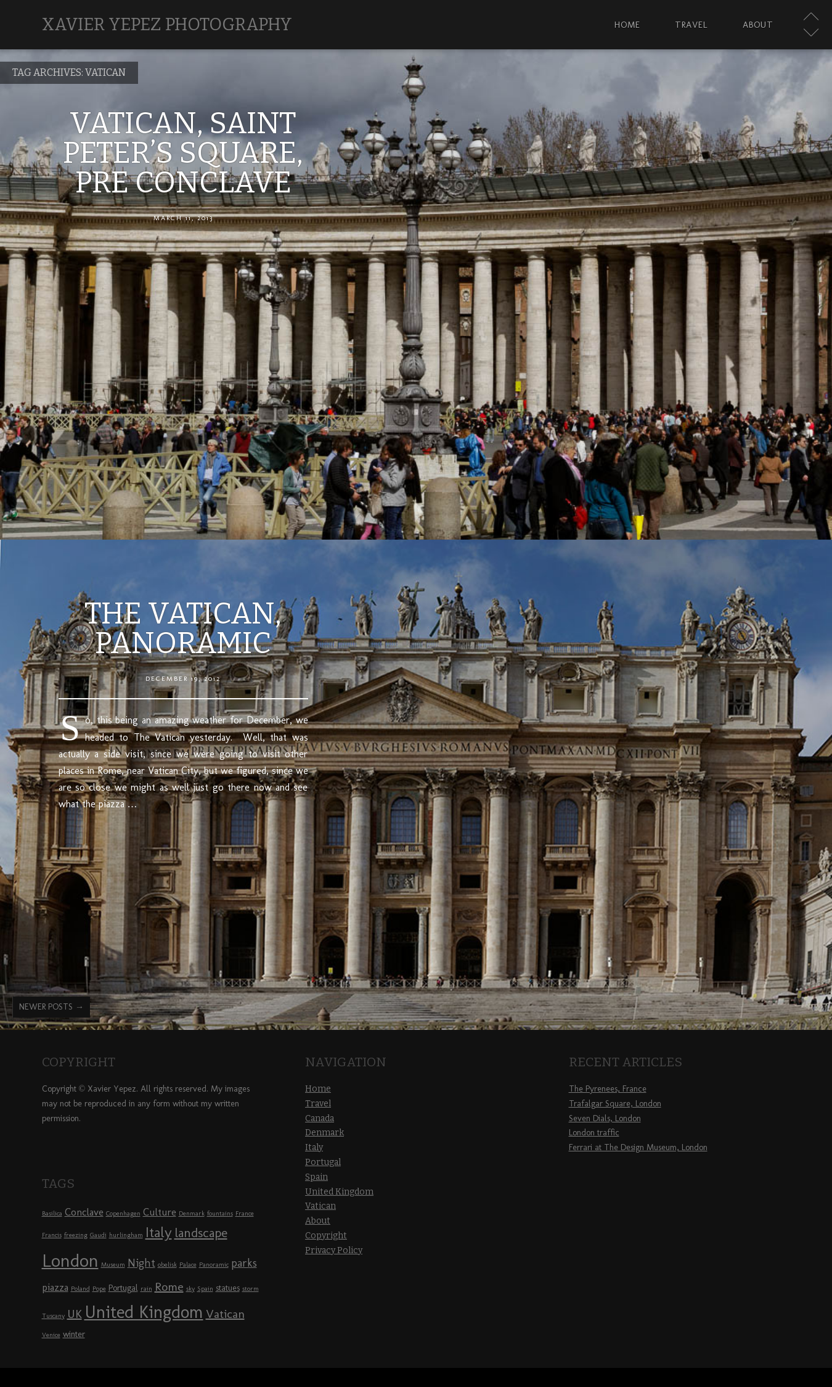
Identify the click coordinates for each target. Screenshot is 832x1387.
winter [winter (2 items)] (74, 1334)
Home (627, 24)
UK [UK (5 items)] (74, 1313)
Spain (316, 1177)
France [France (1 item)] (244, 1213)
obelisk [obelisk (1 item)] (167, 1265)
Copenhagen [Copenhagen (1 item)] (123, 1213)
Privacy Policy (333, 1250)
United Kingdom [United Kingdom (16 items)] (143, 1311)
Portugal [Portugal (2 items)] (123, 1288)
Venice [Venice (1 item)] (51, 1335)
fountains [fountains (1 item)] (220, 1213)
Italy (314, 1147)
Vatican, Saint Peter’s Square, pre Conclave (183, 152)
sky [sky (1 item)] (190, 1289)
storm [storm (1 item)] (250, 1289)
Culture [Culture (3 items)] (159, 1212)
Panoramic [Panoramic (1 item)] (214, 1265)
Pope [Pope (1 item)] (99, 1289)
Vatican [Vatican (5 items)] (225, 1313)
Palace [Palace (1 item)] (188, 1265)
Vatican (320, 1206)
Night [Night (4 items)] (141, 1263)
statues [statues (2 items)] (228, 1288)
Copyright (326, 1235)
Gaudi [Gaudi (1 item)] (98, 1235)
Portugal (323, 1162)
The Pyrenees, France (607, 1089)
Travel (691, 24)
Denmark (324, 1132)
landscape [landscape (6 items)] (200, 1232)
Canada (319, 1118)
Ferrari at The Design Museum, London (638, 1147)
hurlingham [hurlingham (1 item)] (126, 1235)
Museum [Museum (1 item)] (113, 1265)
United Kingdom (339, 1192)
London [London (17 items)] (70, 1260)
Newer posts (51, 1007)
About (758, 24)
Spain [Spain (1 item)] (205, 1289)
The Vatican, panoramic (183, 628)
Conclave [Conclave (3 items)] (84, 1212)
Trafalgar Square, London (615, 1103)
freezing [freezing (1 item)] (76, 1235)
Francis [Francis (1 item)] (52, 1235)
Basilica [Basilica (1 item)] (52, 1213)
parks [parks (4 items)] (244, 1263)
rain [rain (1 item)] (146, 1289)
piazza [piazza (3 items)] (55, 1287)
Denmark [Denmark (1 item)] (192, 1213)
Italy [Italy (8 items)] (158, 1232)
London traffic (594, 1132)
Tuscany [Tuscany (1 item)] (53, 1316)
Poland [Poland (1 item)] (80, 1289)
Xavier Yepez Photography (167, 24)
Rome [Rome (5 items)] (169, 1286)
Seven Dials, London (605, 1118)
